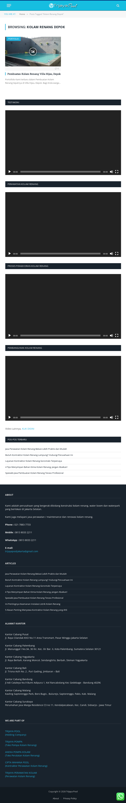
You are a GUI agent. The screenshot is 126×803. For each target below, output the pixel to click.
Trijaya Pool (72, 791)
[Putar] (9, 171)
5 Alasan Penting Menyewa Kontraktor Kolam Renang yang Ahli (36, 609)
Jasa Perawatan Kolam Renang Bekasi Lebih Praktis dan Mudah (36, 448)
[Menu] (9, 5)
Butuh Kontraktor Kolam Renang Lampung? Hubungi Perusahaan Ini (39, 454)
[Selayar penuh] (116, 171)
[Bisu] (111, 171)
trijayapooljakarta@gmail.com (21, 551)
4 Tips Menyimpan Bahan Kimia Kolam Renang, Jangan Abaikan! (36, 467)
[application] (63, 142)
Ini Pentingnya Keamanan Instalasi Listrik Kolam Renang (32, 603)
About (56, 798)
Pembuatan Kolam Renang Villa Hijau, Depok (34, 73)
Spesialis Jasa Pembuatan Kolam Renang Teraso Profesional (34, 472)
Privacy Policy (70, 798)
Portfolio (13, 38)
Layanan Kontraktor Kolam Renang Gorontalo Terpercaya (33, 460)
